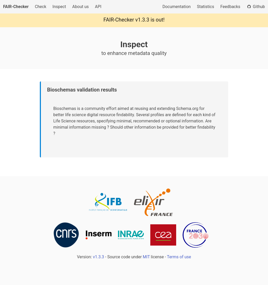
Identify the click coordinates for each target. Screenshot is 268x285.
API (98, 6)
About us (80, 6)
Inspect (59, 6)
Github (256, 6)
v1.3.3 (142, 20)
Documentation (176, 6)
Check (40, 6)
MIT (146, 256)
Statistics (205, 6)
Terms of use (179, 256)
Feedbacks (230, 6)
